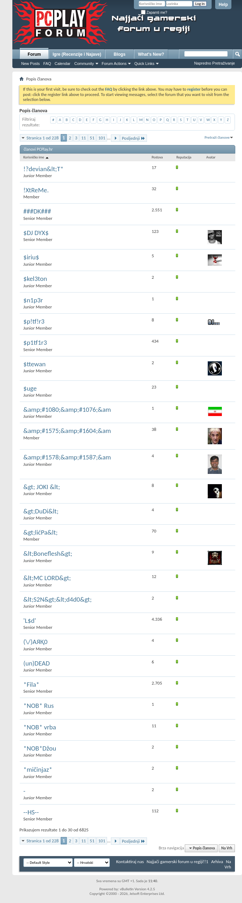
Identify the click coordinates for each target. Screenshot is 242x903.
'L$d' (29, 620)
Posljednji (133, 138)
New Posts (30, 63)
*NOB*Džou (39, 748)
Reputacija (183, 157)
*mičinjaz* (37, 769)
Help (223, 4)
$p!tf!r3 (34, 321)
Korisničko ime (36, 157)
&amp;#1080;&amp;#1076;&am (67, 409)
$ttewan (34, 364)
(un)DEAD (36, 663)
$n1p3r (33, 300)
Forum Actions (114, 63)
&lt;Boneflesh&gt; (47, 553)
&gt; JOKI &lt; (41, 487)
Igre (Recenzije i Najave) (77, 54)
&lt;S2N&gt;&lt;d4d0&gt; (57, 599)
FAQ (47, 63)
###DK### (37, 211)
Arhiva (217, 861)
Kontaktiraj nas (130, 861)
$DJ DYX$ (36, 233)
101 (101, 137)
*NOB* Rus (38, 706)
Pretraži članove (217, 137)
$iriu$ (31, 257)
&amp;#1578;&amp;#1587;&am (67, 457)
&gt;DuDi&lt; (41, 511)
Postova (157, 157)
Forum (34, 54)
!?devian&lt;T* (43, 169)
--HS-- (31, 812)
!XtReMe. (36, 190)
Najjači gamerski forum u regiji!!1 (177, 861)
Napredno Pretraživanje (214, 63)
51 (92, 137)
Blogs (119, 54)
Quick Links (144, 63)
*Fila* (31, 684)
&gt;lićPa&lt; (40, 532)
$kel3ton (35, 279)
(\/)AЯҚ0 (35, 642)
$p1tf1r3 (35, 342)
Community (84, 63)
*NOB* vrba (39, 727)
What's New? (151, 54)
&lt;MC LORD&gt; (47, 578)
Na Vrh (226, 848)
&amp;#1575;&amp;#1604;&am (67, 431)
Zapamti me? (154, 12)
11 (83, 137)
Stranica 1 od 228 (42, 137)
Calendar (63, 63)
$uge (30, 388)
